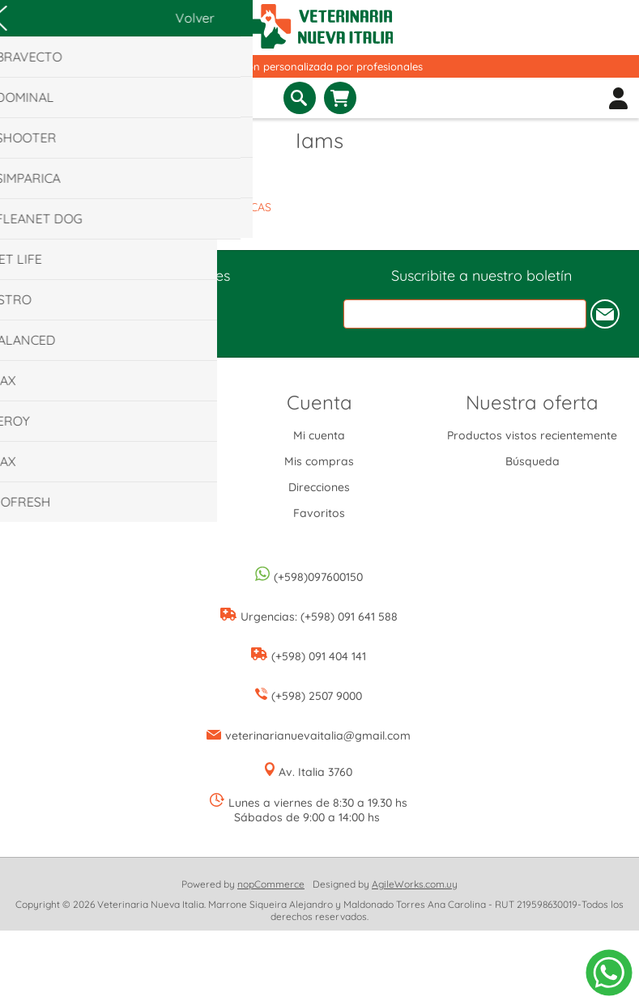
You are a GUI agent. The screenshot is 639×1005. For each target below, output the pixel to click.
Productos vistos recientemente (532, 435)
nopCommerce (271, 884)
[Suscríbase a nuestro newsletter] (464, 314)
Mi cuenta (319, 435)
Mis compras (319, 461)
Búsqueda (532, 461)
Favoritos (319, 513)
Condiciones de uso (106, 487)
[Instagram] (157, 307)
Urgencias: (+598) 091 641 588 (319, 616)
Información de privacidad (106, 461)
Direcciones (319, 487)
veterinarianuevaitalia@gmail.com (318, 735)
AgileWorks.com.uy (415, 884)
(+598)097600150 (318, 577)
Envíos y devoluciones (106, 435)
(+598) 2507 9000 (316, 696)
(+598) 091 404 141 (318, 656)
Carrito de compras (340, 98)
